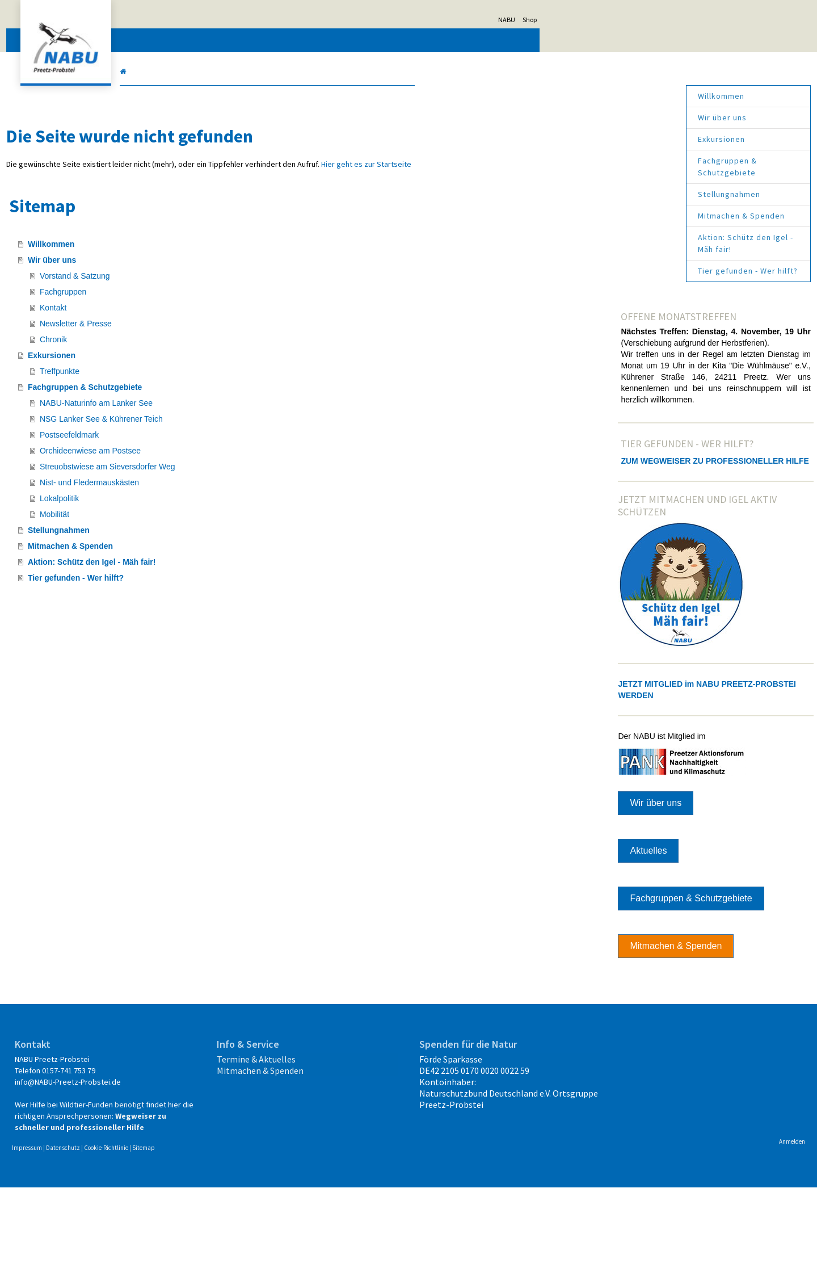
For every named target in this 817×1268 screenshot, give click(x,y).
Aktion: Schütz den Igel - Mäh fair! (610, 243)
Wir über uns (586, 117)
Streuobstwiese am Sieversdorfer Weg (243, 477)
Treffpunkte (195, 382)
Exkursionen (585, 139)
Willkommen (585, 96)
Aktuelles (580, 908)
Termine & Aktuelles (322, 1117)
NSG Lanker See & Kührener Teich (236, 430)
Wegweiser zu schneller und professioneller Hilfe (205, 1196)
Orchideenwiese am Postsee (225, 462)
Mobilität (190, 525)
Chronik (189, 350)
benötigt (165, 1174)
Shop (665, 19)
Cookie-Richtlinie (242, 1228)
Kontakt (188, 319)
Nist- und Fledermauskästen (225, 493)
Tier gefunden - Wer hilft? (612, 271)
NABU (642, 19)
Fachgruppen (198, 303)
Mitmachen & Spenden (605, 216)
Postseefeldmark (204, 446)
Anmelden (656, 1222)
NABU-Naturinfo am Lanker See (231, 414)
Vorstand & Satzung (210, 287)
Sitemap (279, 1228)
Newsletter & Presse (211, 334)
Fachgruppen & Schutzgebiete (591, 167)
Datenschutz (199, 1228)
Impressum (163, 1228)
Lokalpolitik (194, 509)
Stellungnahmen (593, 194)
